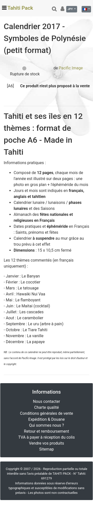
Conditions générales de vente (46, 413)
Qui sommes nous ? (46, 425)
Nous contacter (46, 401)
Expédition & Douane (46, 419)
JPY (70, 9)
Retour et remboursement (46, 431)
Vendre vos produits (46, 443)
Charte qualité (46, 407)
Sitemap (46, 449)
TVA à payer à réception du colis (46, 437)
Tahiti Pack (20, 8)
